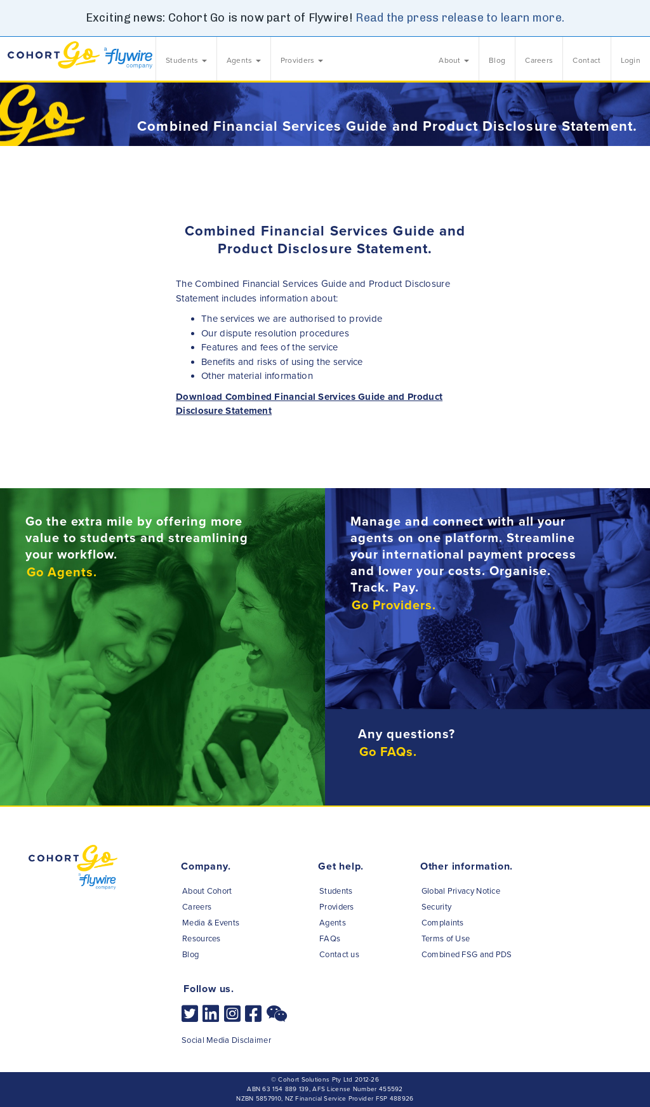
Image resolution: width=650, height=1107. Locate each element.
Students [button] (186, 60)
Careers (539, 60)
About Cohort (207, 891)
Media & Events (210, 923)
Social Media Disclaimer (226, 1040)
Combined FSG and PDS (466, 955)
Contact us (339, 955)
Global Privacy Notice (460, 891)
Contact (586, 60)
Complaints (442, 923)
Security (436, 907)
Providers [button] (302, 60)
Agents (332, 923)
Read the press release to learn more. (459, 18)
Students (335, 891)
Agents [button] (244, 60)
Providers (336, 907)
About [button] (454, 60)
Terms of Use (445, 939)
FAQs (329, 939)
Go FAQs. (388, 752)
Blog (497, 60)
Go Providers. (394, 605)
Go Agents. (62, 572)
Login (631, 60)
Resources (201, 939)
